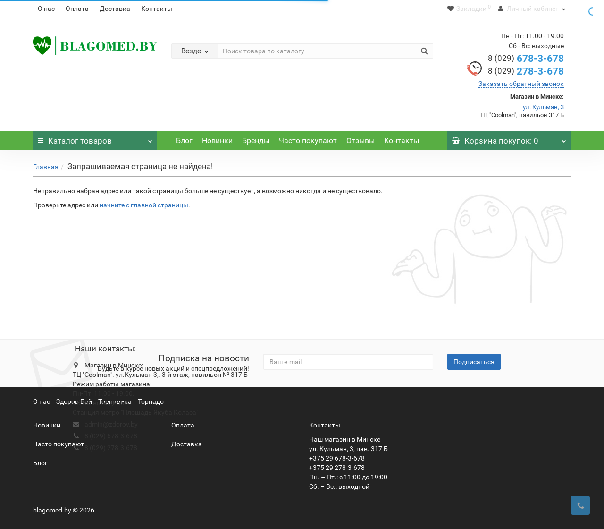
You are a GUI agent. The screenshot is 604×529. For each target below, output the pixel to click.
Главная (46, 167)
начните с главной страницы (144, 205)
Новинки (217, 140)
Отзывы (360, 140)
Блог (184, 140)
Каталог (95, 138)
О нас (46, 8)
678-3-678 (526, 58)
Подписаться (474, 362)
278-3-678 (526, 71)
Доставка (115, 8)
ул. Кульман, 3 (543, 107)
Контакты (156, 8)
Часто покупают (308, 140)
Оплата (77, 8)
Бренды (255, 140)
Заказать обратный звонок (521, 83)
